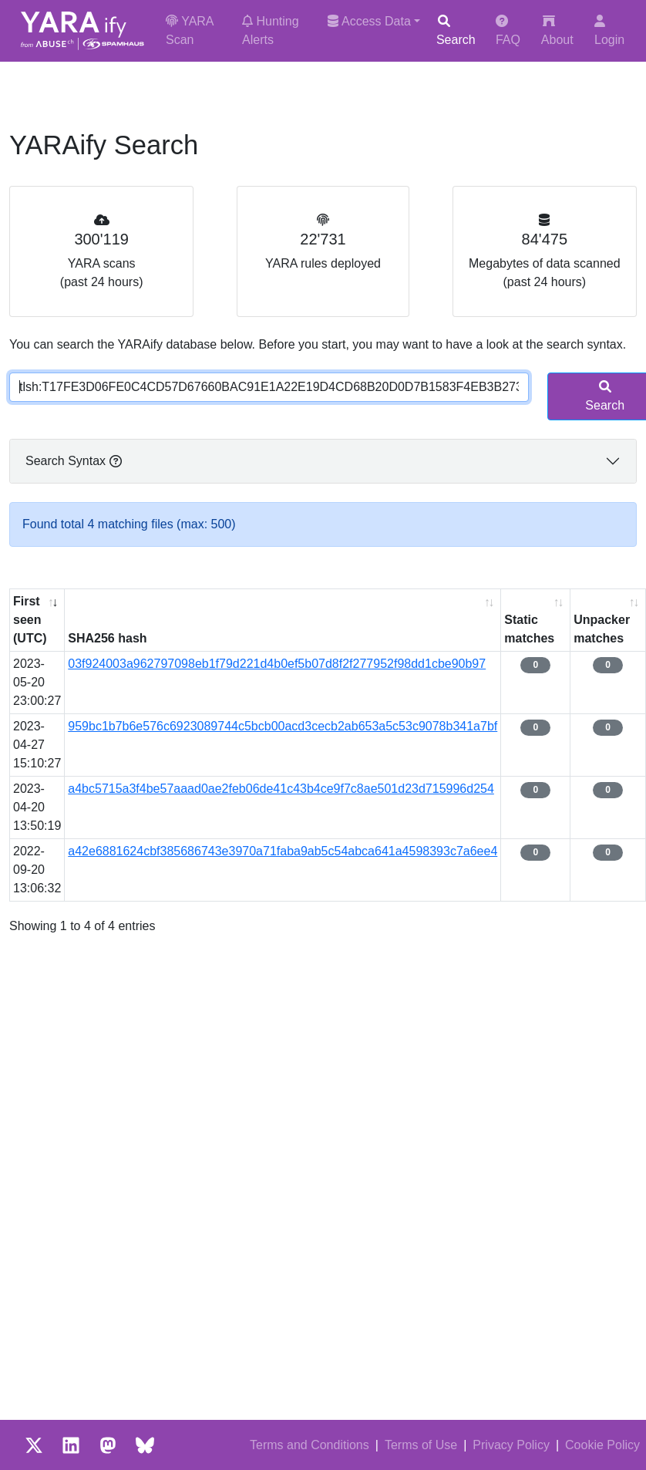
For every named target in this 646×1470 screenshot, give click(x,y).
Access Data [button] (369, 21)
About (557, 30)
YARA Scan (190, 30)
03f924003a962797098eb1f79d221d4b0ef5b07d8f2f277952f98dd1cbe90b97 (277, 663)
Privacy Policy (511, 1444)
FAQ (508, 30)
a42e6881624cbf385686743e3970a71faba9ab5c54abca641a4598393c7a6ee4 (282, 851)
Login (609, 30)
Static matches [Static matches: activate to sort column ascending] (529, 629)
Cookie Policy (602, 1444)
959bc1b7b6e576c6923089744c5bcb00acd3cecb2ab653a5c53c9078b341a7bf (282, 726)
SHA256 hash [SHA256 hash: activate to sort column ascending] (107, 638)
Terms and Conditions (309, 1444)
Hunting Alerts (270, 30)
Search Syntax (73, 460)
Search (456, 30)
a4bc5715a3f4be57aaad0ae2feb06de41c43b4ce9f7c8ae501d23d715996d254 (281, 788)
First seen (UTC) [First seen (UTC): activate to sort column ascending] (30, 620)
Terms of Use (421, 1444)
